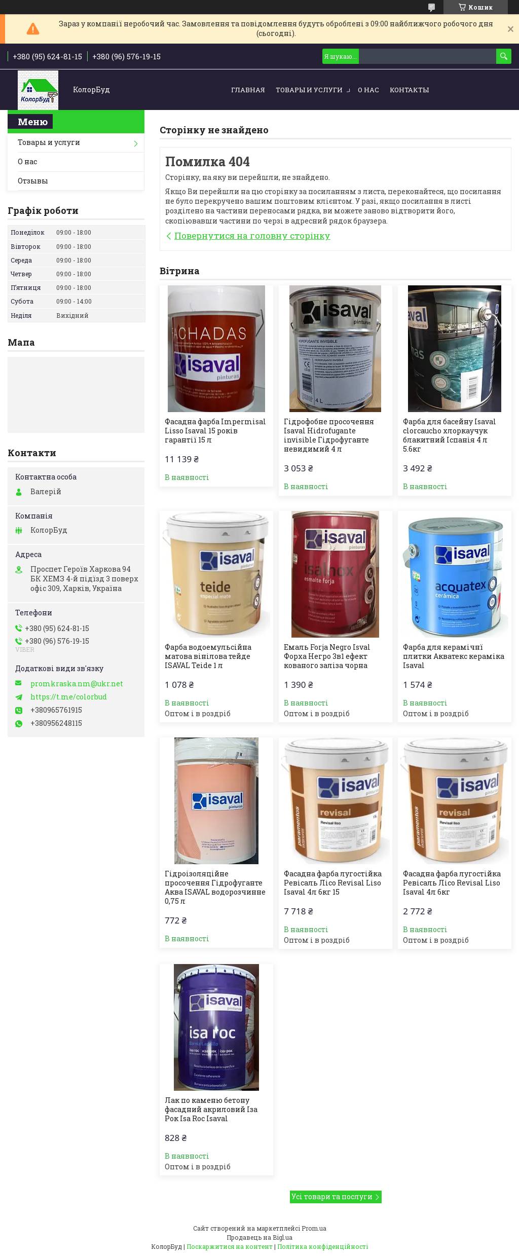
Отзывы (33, 181)
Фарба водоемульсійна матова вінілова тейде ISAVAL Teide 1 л (208, 656)
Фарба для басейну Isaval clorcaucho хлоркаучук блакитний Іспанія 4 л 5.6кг (449, 435)
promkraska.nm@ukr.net (76, 683)
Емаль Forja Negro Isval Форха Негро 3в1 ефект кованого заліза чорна (327, 656)
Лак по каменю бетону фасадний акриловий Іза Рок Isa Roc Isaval (211, 1109)
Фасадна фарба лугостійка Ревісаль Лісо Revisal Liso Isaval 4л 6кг (452, 883)
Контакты (409, 89)
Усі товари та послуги (332, 1196)
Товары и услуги (309, 89)
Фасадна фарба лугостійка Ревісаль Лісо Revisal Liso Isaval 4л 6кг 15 (333, 883)
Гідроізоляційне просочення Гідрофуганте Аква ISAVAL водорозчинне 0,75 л (215, 887)
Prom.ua (314, 1228)
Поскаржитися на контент (230, 1246)
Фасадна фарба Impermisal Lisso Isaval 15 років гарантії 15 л (215, 431)
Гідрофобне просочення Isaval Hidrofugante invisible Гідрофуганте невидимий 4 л (329, 435)
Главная (248, 89)
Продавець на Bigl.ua (259, 1237)
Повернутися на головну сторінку (252, 235)
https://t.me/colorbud (68, 696)
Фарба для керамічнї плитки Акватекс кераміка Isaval (453, 656)
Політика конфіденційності (322, 1246)
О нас (368, 89)
